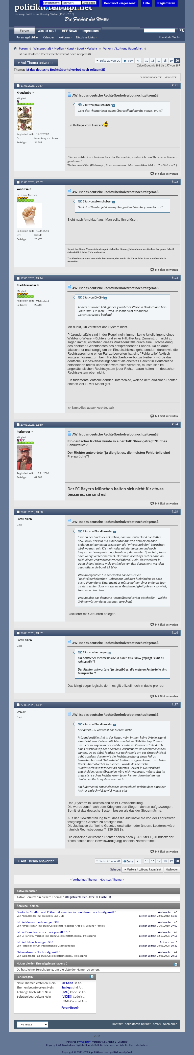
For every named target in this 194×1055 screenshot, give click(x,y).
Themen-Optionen (148, 77)
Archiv (157, 1024)
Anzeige (169, 77)
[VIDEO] (66, 996)
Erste (128, 61)
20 (177, 60)
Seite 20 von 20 (110, 60)
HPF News (69, 31)
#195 (175, 511)
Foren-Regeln (70, 1008)
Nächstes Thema (111, 879)
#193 (175, 278)
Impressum (91, 31)
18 (164, 60)
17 (158, 60)
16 (152, 60)
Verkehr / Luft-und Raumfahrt (122, 48)
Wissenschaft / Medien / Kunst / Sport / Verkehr (65, 48)
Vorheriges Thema (84, 879)
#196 (175, 632)
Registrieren (166, 3)
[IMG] (65, 992)
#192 (175, 182)
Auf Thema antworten (36, 62)
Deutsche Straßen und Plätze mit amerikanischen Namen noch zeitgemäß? (66, 912)
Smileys (66, 987)
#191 (175, 85)
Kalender (48, 37)
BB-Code (67, 983)
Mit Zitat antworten (164, 173)
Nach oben (172, 869)
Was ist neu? (47, 31)
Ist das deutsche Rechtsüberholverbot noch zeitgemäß (65, 69)
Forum (24, 31)
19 (171, 60)
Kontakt (117, 1024)
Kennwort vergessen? (120, 3)
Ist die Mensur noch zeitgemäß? (38, 922)
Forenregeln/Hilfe (27, 37)
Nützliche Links (85, 37)
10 (146, 60)
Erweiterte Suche (169, 37)
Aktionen (64, 37)
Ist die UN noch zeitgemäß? (35, 942)
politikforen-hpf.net (138, 1024)
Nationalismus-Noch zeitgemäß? (38, 952)
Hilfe (146, 3)
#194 (175, 424)
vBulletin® (86, 1041)
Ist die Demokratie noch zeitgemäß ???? (43, 932)
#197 (175, 704)
